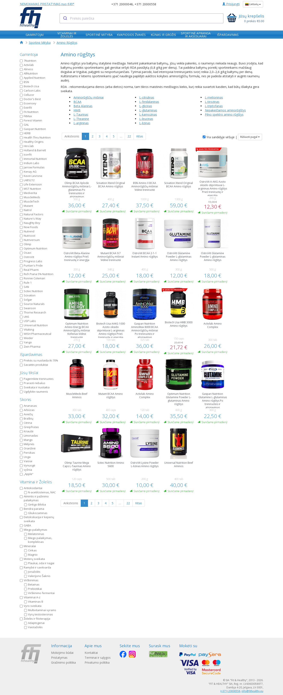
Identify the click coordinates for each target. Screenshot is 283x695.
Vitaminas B (33, 601)
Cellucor (27, 95)
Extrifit (26, 107)
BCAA (77, 102)
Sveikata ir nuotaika (35, 387)
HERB (25, 133)
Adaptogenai (34, 623)
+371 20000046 (122, 4)
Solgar (26, 300)
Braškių (26, 418)
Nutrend (27, 231)
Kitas (139, 136)
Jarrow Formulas (32, 167)
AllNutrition (29, 73)
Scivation (27, 295)
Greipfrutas (29, 427)
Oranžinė (27, 448)
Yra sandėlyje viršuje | (220, 137)
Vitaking (27, 329)
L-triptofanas (214, 106)
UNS (24, 317)
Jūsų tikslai (29, 372)
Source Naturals (32, 304)
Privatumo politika (98, 662)
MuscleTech (29, 201)
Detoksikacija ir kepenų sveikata (37, 519)
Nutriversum (30, 240)
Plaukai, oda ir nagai (39, 563)
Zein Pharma (30, 346)
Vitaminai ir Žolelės (36, 481)
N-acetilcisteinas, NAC (40, 492)
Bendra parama (32, 509)
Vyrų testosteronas (38, 614)
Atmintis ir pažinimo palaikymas (34, 498)
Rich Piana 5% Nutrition (36, 274)
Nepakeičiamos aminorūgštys (225, 110)
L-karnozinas (148, 114)
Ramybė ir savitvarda (35, 567)
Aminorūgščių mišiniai (88, 97)
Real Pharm (29, 270)
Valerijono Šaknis (37, 576)
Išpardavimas (31, 354)
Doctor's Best (30, 99)
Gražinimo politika (63, 662)
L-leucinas (146, 119)
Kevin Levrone (31, 176)
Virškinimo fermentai (39, 593)
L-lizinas (144, 123)
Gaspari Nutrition (33, 129)
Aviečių (26, 414)
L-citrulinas (146, 97)
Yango (26, 342)
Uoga (25, 457)
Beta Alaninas (82, 106)
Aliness (26, 69)
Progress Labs (31, 261)
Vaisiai (26, 461)
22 (129, 136)
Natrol (26, 210)
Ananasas (28, 406)
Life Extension (31, 184)
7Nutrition (28, 61)
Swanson (28, 308)
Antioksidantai (31, 488)
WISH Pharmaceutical (35, 334)
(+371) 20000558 (230, 691)
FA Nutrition (29, 112)
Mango (26, 440)
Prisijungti (231, 4)
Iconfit (26, 154)
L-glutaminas (148, 110)
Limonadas (29, 435)
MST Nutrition (30, 189)
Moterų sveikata (32, 559)
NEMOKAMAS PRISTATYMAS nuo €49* (47, 4)
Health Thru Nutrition (35, 137)
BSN (24, 82)
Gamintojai (29, 54)
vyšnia (26, 470)
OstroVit (27, 257)
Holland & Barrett (33, 150)
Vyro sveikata (30, 606)
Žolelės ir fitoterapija (35, 619)
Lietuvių (253, 4)
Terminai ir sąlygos (99, 658)
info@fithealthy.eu (252, 691)
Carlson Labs (30, 90)
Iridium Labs (29, 163)
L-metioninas (214, 97)
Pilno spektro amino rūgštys (224, 114)
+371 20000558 (145, 4)
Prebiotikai (33, 589)
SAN (24, 287)
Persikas (27, 453)
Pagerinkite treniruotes (37, 379)
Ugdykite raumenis (34, 391)
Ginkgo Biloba (35, 504)
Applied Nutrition (32, 78)
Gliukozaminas (35, 513)
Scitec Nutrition (31, 291)
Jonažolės (32, 572)
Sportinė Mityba (40, 43)
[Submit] (65, 18)
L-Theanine (81, 119)
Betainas (32, 584)
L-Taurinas (80, 114)
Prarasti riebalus (32, 383)
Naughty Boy (30, 223)
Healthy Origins (32, 142)
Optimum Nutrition (33, 248)
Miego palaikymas (33, 530)
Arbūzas (27, 410)
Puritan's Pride (31, 265)
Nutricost (27, 235)
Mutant (26, 206)
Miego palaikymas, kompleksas (38, 540)
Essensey (28, 103)
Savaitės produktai (34, 365)
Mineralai (28, 546)
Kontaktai (92, 653)
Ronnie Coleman (32, 278)
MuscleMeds (30, 197)
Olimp (25, 244)
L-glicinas (145, 106)
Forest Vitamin (31, 120)
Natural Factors (31, 214)
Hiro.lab (27, 146)
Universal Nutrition (34, 325)
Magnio (31, 555)
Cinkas (30, 550)
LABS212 (27, 180)
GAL (24, 125)
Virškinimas (29, 580)
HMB (77, 110)
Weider (26, 338)
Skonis (25, 399)
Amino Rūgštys (67, 43)
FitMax (26, 116)
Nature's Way (30, 218)
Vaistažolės (33, 627)
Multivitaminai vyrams (40, 610)
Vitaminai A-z (30, 597)
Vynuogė (27, 465)
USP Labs (28, 321)
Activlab (27, 65)
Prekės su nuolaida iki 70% (39, 360)
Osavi (25, 253)
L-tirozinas (212, 102)
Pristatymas (59, 658)
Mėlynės (27, 444)
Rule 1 (26, 282)
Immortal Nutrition (33, 159)
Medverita (28, 193)
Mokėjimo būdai (62, 653)
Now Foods (29, 227)
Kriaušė (26, 431)
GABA (25, 525)
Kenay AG (28, 171)
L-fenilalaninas (149, 102)
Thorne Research (33, 312)
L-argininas (81, 123)
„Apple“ (26, 474)
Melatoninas (34, 534)
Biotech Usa (29, 86)
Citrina (26, 423)
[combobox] (141, 18)
